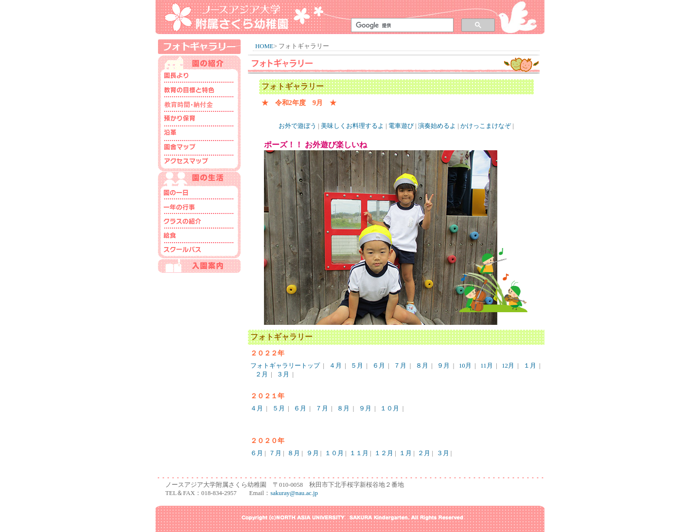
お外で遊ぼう (297, 125)
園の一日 (199, 193)
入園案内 (199, 266)
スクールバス (199, 251)
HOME (264, 46)
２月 (261, 374)
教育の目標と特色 (199, 91)
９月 (443, 365)
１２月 (383, 453)
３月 (283, 374)
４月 (335, 365)
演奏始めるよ (437, 125)
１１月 (359, 453)
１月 (530, 365)
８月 (422, 365)
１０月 (389, 408)
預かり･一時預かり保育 (199, 120)
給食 (199, 237)
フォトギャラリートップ (285, 365)
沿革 (199, 134)
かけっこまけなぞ (485, 125)
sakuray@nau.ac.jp (294, 493)
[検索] (400, 25)
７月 (400, 365)
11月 (486, 365)
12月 (508, 365)
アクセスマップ (199, 164)
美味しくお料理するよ (352, 125)
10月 (465, 365)
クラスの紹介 (199, 222)
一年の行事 (199, 207)
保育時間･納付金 (199, 105)
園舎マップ (199, 149)
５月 (356, 365)
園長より (199, 76)
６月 (378, 365)
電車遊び (401, 125)
